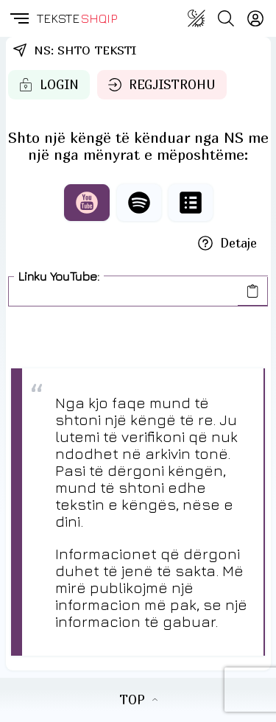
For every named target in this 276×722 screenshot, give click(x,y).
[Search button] (226, 18)
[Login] (255, 18)
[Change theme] (196, 18)
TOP (138, 700)
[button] (18, 18)
